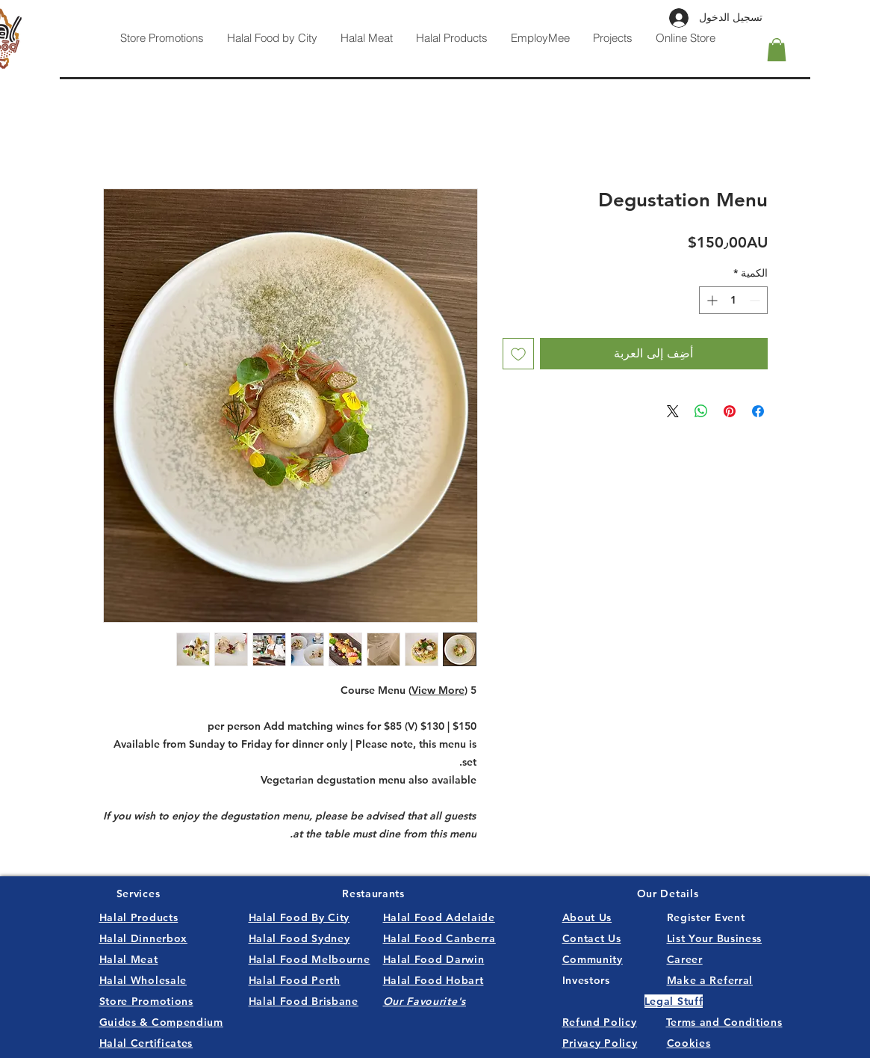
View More (437, 690)
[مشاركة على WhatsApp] (701, 411)
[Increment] (710, 300)
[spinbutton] (733, 300)
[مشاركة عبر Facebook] (758, 411)
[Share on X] (673, 411)
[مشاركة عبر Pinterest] (730, 411)
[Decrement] (756, 300)
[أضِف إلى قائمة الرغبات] (518, 353)
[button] (776, 49)
